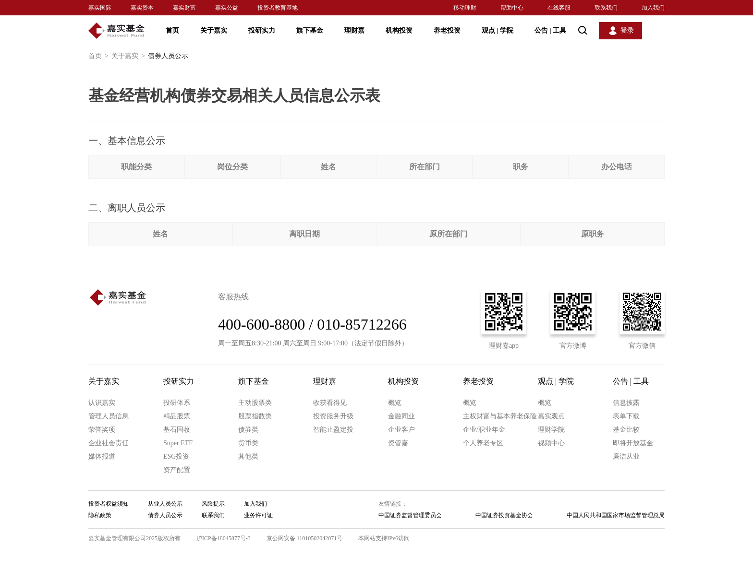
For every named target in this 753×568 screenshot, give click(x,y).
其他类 (248, 456)
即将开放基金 (633, 443)
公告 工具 (550, 30)
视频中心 (551, 443)
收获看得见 (330, 402)
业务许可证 (258, 515)
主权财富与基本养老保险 (500, 416)
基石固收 (176, 429)
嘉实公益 (226, 7)
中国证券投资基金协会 (504, 515)
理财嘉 (354, 30)
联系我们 (606, 7)
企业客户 (401, 429)
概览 (394, 402)
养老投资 (447, 30)
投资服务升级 (333, 416)
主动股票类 (255, 402)
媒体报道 (101, 456)
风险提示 (213, 503)
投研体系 (176, 402)
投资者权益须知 (108, 503)
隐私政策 (99, 515)
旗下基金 (309, 30)
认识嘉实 (101, 402)
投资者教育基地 (277, 7)
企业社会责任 (108, 443)
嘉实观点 (551, 416)
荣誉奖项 (101, 429)
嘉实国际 (99, 7)
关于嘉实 (213, 30)
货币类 (248, 443)
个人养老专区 (483, 443)
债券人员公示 (165, 515)
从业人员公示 (165, 503)
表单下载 (626, 416)
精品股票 (176, 416)
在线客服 (559, 7)
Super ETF (178, 443)
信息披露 (626, 402)
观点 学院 (497, 30)
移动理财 (464, 7)
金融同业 (401, 416)
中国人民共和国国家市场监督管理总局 (616, 515)
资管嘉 (398, 443)
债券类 (248, 429)
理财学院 (551, 429)
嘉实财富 (184, 7)
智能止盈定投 (333, 429)
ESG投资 (176, 456)
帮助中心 (511, 7)
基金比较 (626, 429)
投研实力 (261, 30)
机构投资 (399, 30)
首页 (172, 30)
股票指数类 (255, 416)
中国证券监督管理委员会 (410, 515)
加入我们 (653, 7)
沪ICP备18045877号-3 (223, 538)
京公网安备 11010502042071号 (305, 538)
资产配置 (176, 469)
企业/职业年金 (484, 429)
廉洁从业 (626, 456)
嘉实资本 (142, 7)
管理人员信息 (108, 416)
